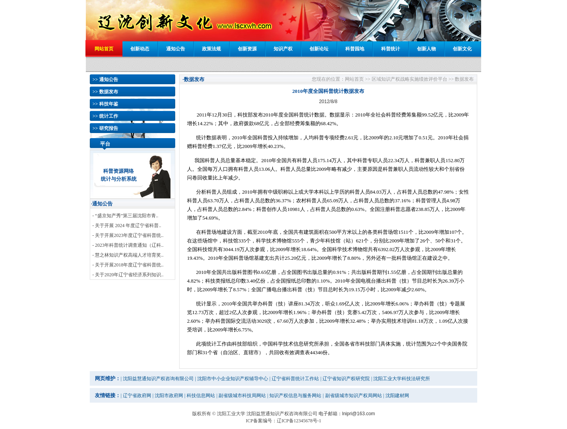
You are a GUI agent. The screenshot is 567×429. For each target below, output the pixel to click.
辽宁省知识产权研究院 (346, 378)
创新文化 (462, 49)
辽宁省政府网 (137, 395)
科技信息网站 (201, 395)
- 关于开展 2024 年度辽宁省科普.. (126, 225)
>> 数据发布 (105, 91)
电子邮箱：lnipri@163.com (347, 413)
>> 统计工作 (105, 116)
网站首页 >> (358, 79)
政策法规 (211, 49)
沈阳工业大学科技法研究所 (401, 378)
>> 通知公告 (105, 79)
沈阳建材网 (397, 395)
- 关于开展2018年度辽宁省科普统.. (127, 265)
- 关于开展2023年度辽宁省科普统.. (127, 235)
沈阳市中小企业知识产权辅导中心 (232, 378)
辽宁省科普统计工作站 (295, 378)
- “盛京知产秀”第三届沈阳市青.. (125, 215)
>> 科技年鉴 (105, 104)
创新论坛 (318, 49)
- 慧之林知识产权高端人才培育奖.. (127, 255)
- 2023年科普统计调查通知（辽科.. (127, 245)
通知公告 (175, 49)
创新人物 (426, 49)
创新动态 (139, 49)
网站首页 (103, 49)
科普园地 (354, 49)
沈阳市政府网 (169, 395)
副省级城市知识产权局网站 (353, 395)
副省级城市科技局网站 (242, 395)
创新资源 (247, 49)
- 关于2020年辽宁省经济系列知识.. (127, 274)
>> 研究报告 (105, 128)
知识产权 (283, 49)
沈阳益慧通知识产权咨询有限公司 (158, 378)
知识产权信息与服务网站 (295, 395)
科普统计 (390, 49)
